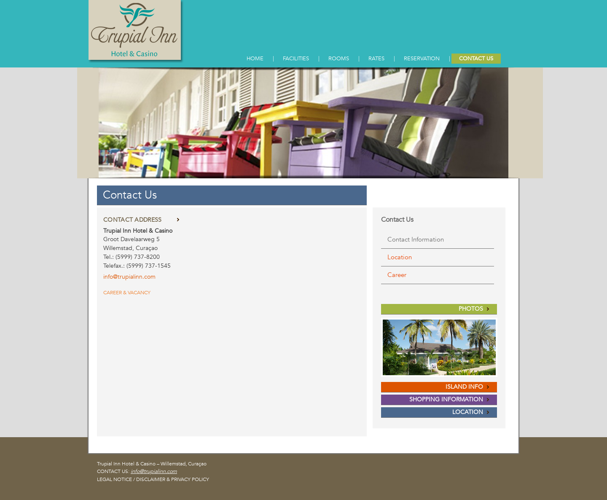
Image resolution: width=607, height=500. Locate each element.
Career (396, 275)
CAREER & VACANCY (126, 292)
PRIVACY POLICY (190, 479)
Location (399, 257)
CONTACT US (476, 58)
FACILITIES (296, 58)
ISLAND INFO (464, 387)
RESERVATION (422, 58)
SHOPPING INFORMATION (446, 399)
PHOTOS (471, 309)
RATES (376, 58)
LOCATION (467, 412)
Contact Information (415, 239)
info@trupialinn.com (154, 471)
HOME (255, 58)
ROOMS (338, 58)
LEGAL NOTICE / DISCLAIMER (131, 479)
